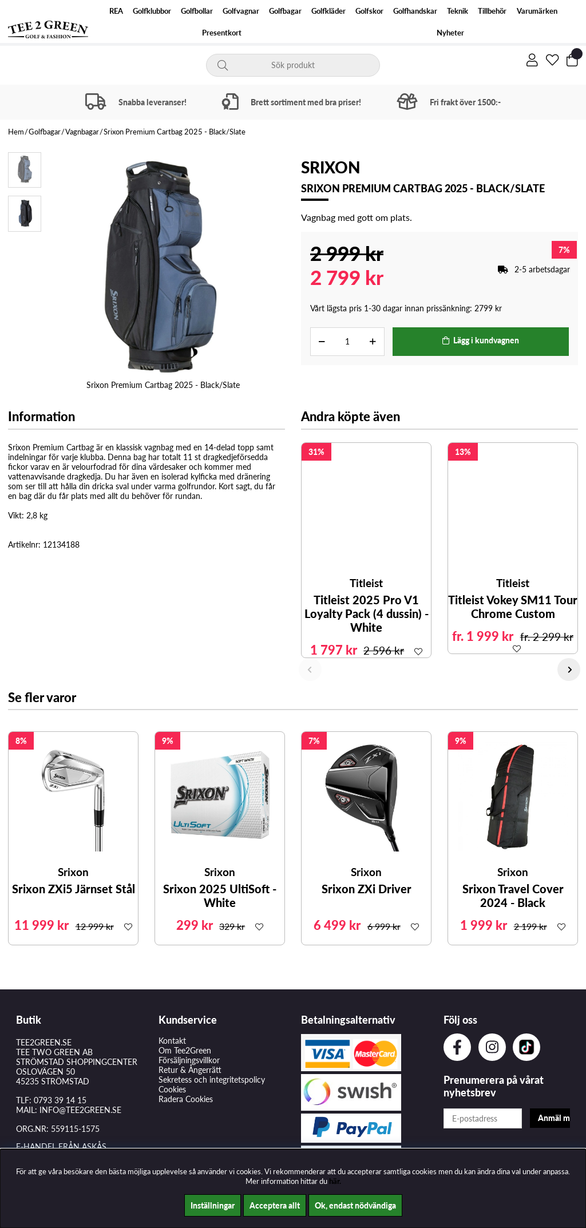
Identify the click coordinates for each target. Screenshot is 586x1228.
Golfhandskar (415, 11)
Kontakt (172, 1040)
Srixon (331, 167)
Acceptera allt (275, 1205)
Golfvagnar (241, 11)
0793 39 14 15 (60, 1100)
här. (335, 1181)
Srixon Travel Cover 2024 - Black (513, 895)
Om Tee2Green (185, 1050)
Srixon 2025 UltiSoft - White (219, 895)
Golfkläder (328, 11)
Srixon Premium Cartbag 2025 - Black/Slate (175, 131)
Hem (16, 131)
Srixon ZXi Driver (366, 889)
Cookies (172, 1089)
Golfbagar (285, 11)
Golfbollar (197, 11)
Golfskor (369, 11)
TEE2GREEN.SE (44, 1042)
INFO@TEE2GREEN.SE (80, 1110)
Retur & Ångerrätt (190, 1070)
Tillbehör (492, 11)
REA (116, 11)
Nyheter (450, 33)
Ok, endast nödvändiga (355, 1205)
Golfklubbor (152, 11)
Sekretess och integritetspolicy (212, 1079)
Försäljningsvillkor (189, 1060)
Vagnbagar (82, 131)
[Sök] (293, 65)
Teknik (457, 11)
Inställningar (213, 1205)
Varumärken (537, 11)
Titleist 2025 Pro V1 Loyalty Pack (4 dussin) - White (366, 613)
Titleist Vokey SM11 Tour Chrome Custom (512, 606)
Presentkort (221, 33)
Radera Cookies (186, 1099)
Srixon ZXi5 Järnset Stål (73, 889)
